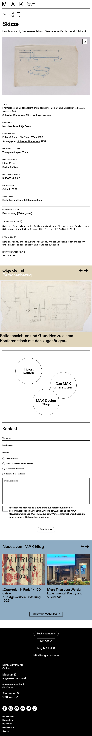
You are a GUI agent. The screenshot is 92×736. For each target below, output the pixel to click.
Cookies (5, 731)
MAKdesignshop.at (46, 654)
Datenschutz (7, 720)
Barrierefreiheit (8, 727)
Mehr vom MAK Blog (46, 620)
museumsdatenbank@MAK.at (15, 685)
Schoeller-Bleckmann (28, 141)
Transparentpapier (11, 152)
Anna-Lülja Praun (21, 137)
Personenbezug (17, 275)
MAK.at (46, 640)
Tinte (25, 152)
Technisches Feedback (15, 474)
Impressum (7, 723)
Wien (34, 137)
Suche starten (46, 633)
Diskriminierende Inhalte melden (19, 463)
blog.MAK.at (46, 647)
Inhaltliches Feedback (15, 469)
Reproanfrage (11, 458)
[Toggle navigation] (86, 4)
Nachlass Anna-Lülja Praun (16, 126)
